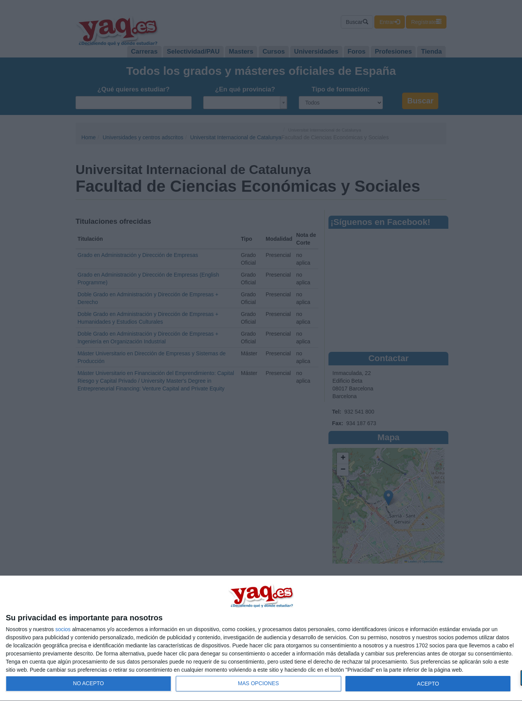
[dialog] (261, 638)
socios (63, 629)
